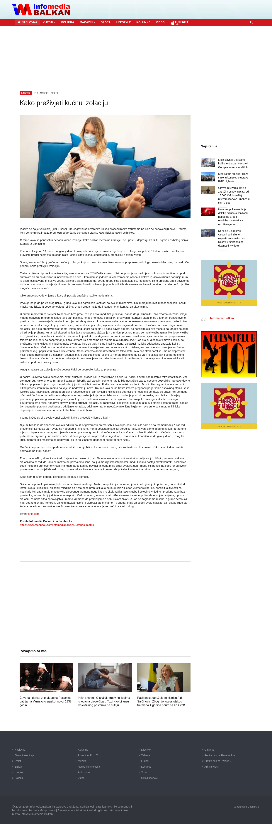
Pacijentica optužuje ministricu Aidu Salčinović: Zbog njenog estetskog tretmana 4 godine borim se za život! (161, 701)
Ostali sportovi (149, 777)
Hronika (19, 772)
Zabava (145, 755)
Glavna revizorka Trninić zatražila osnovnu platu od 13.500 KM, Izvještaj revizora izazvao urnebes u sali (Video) (233, 195)
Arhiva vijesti (212, 766)
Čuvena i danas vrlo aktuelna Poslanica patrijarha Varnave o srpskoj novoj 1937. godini (46, 701)
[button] (49, 22)
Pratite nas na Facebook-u (220, 755)
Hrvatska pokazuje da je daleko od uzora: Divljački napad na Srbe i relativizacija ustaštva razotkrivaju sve (233, 216)
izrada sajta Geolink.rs (246, 806)
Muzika (82, 760)
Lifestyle (146, 749)
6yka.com (33, 513)
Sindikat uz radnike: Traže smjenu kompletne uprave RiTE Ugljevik (233, 177)
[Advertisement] (136, 54)
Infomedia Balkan (222, 318)
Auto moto (84, 772)
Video (81, 777)
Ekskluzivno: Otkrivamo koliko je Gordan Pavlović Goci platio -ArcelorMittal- (232, 163)
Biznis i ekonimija (24, 755)
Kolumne (83, 749)
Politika (19, 777)
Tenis (144, 772)
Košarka (146, 766)
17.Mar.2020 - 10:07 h (47, 93)
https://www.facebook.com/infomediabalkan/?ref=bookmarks (57, 524)
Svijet (18, 760)
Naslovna (20, 749)
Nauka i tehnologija (89, 766)
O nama (209, 749)
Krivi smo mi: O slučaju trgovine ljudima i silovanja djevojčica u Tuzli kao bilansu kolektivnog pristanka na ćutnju (104, 701)
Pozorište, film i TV (88, 755)
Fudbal (145, 760)
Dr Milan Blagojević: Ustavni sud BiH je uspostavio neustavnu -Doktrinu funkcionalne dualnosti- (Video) (231, 238)
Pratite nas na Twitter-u (218, 760)
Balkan (19, 766)
